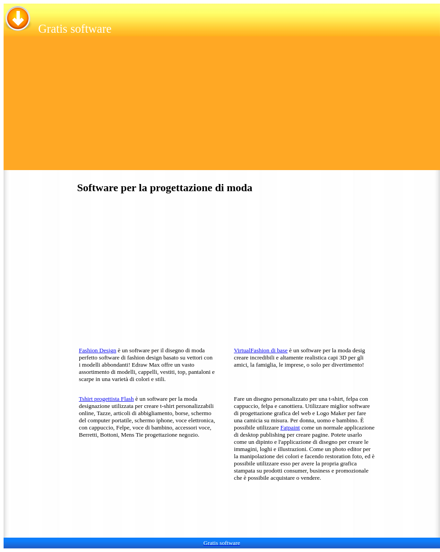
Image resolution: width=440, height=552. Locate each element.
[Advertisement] (222, 107)
